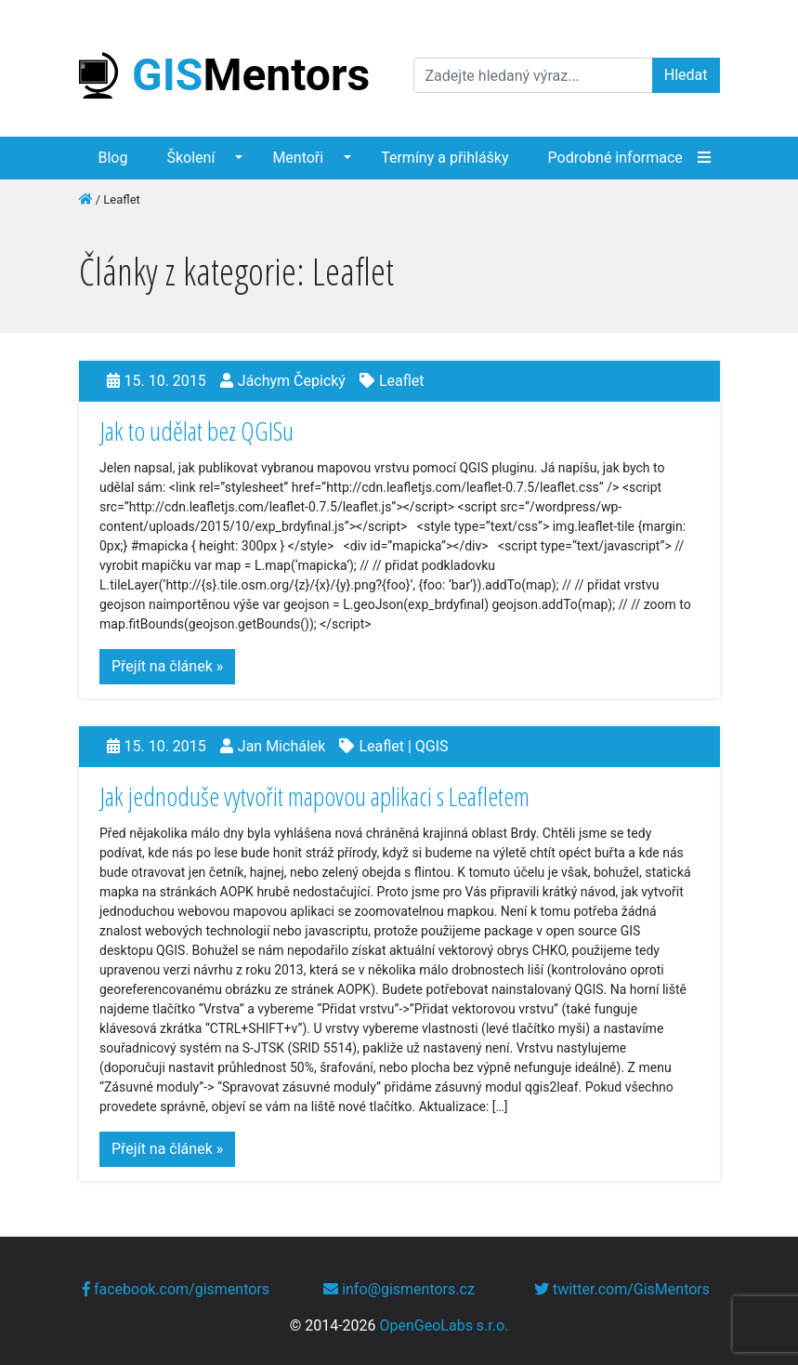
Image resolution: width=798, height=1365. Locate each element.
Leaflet (402, 381)
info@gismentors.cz (399, 1289)
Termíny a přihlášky (444, 157)
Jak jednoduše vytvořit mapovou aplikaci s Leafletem (314, 796)
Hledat (686, 75)
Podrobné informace (615, 157)
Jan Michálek (282, 746)
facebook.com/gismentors (176, 1289)
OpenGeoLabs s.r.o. (444, 1325)
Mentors (225, 75)
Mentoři (297, 157)
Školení (190, 157)
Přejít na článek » (167, 666)
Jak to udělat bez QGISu (196, 430)
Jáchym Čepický (292, 381)
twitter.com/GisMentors (622, 1289)
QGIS (432, 746)
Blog (113, 157)
